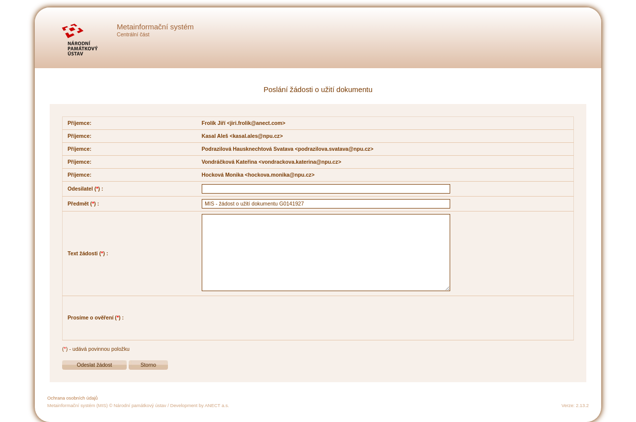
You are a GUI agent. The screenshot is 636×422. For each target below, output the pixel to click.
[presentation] (277, 318)
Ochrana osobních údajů (72, 398)
